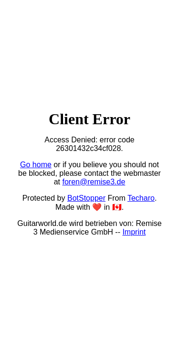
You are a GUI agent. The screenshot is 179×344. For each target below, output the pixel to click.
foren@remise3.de (93, 182)
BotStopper (86, 198)
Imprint (134, 232)
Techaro (141, 198)
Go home (36, 165)
